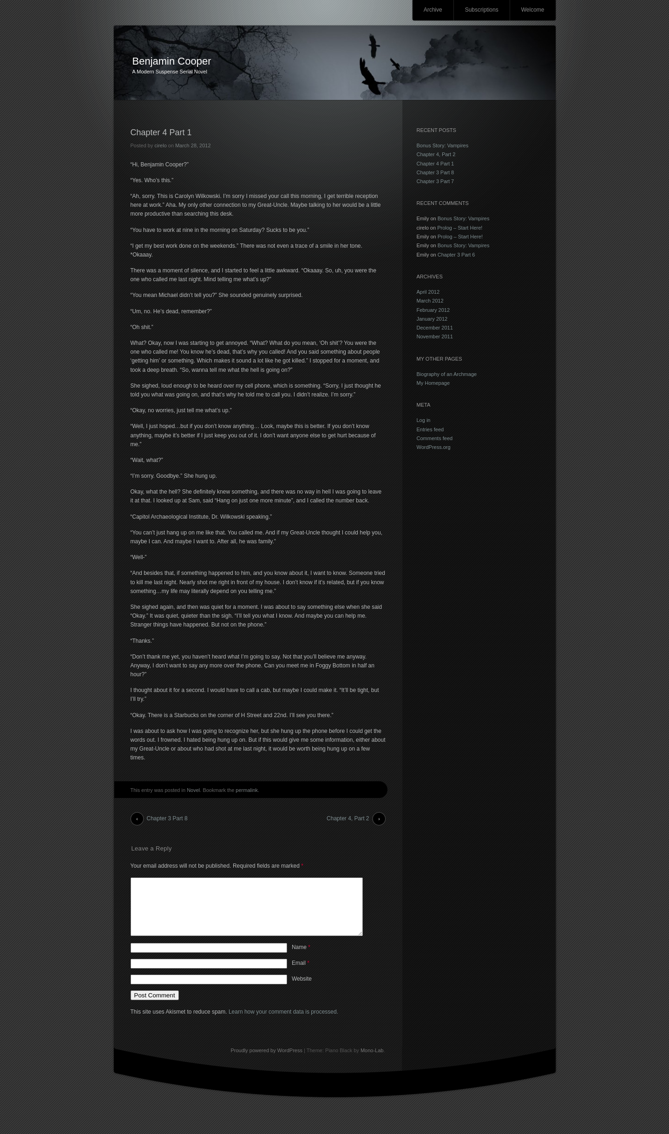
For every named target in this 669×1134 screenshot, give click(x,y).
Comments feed (435, 438)
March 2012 (430, 300)
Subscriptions (481, 10)
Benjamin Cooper (171, 61)
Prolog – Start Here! (459, 228)
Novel (193, 790)
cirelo (160, 145)
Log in (424, 420)
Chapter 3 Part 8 (167, 818)
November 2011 (435, 336)
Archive (433, 10)
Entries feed (430, 429)
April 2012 (428, 292)
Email (300, 974)
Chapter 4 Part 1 (435, 163)
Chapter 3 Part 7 (435, 181)
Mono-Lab (372, 1061)
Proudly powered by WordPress (266, 1061)
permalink (247, 790)
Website (302, 990)
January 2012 (432, 319)
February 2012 (433, 310)
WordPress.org (434, 447)
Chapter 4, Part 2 (348, 818)
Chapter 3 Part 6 (456, 254)
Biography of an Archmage (447, 374)
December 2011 (435, 327)
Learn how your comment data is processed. (283, 1023)
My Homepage (433, 383)
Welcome (532, 10)
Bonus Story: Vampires (443, 145)
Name (301, 958)
